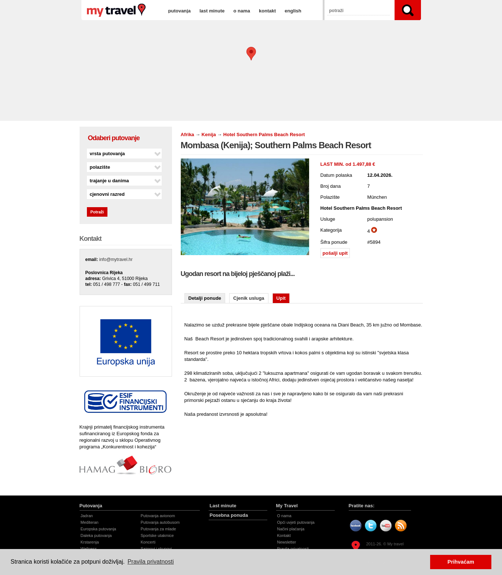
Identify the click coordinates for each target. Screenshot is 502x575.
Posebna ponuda (229, 515)
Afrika (187, 134)
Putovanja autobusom (160, 522)
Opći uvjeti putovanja (296, 522)
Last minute (223, 505)
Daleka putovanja (96, 535)
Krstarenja (90, 542)
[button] (251, 53)
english (293, 11)
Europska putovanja (98, 529)
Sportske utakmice (157, 535)
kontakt (267, 11)
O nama (284, 516)
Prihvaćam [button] (460, 562)
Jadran (87, 516)
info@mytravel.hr (116, 259)
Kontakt (284, 535)
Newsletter (286, 542)
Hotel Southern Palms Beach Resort (264, 134)
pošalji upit (335, 253)
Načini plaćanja (291, 529)
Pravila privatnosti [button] (151, 562)
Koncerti (148, 542)
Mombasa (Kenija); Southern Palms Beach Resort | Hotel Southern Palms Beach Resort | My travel (116, 10)
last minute (212, 11)
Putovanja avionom (158, 516)
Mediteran (90, 522)
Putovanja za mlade (158, 529)
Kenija (209, 134)
